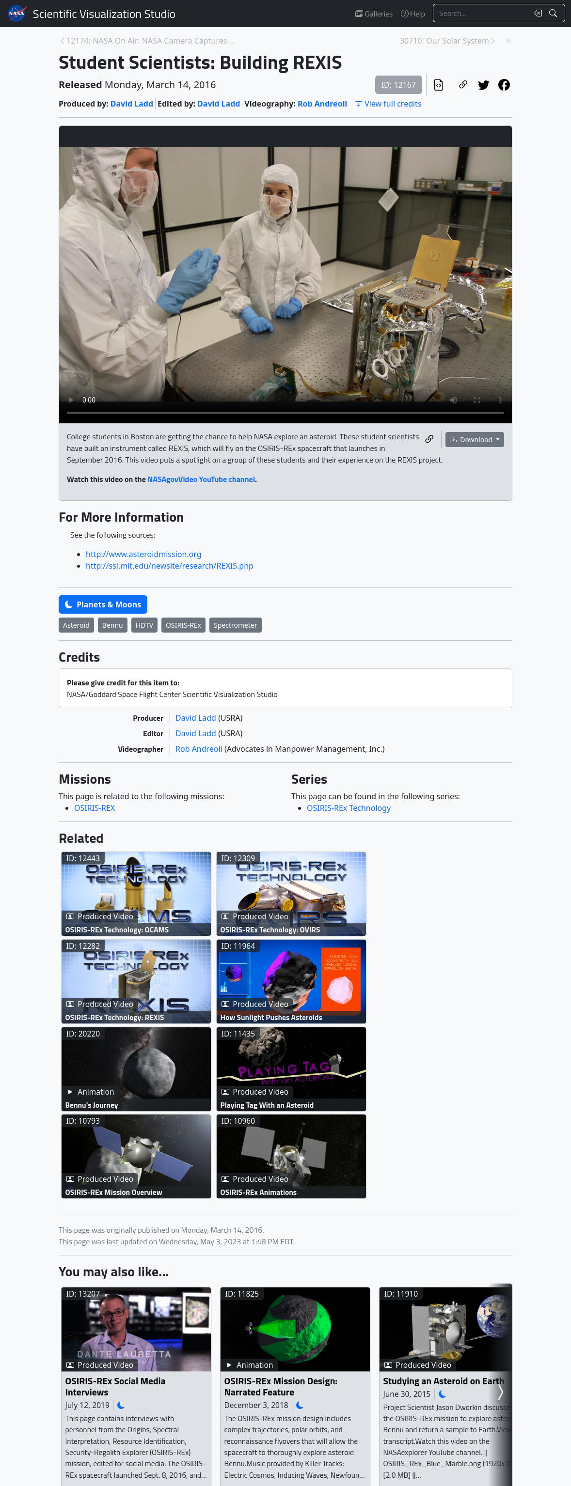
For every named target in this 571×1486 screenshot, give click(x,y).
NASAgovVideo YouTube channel (201, 479)
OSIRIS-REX (94, 808)
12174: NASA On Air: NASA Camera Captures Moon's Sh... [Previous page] (152, 40)
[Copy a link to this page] (463, 85)
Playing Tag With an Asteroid (267, 1104)
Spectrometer (235, 625)
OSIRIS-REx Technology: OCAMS (117, 929)
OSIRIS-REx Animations (259, 1192)
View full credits (388, 103)
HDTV (144, 625)
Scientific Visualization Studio (104, 13)
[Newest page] (508, 40)
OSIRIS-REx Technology (349, 808)
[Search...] (481, 13)
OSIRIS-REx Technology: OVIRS (270, 929)
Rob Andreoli (322, 103)
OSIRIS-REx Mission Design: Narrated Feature (281, 1386)
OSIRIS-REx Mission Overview (113, 1192)
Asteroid (76, 625)
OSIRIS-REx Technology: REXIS (114, 1017)
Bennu (112, 625)
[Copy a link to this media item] (429, 439)
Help (413, 13)
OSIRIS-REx (183, 625)
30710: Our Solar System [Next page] (444, 40)
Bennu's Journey (91, 1104)
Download (472, 439)
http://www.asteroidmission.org (144, 554)
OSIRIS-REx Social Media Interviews (115, 1386)
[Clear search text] (536, 13)
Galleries (374, 13)
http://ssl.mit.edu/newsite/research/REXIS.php (170, 565)
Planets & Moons (103, 604)
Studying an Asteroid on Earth (444, 1380)
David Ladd (132, 103)
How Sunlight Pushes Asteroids (271, 1017)
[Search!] (554, 13)
